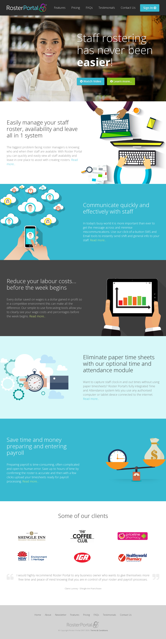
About (48, 614)
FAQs (89, 8)
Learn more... (121, 81)
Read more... (98, 240)
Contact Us (128, 8)
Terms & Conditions (99, 630)
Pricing (75, 8)
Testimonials (107, 8)
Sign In (149, 8)
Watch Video (90, 81)
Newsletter (60, 614)
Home (38, 614)
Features (59, 8)
